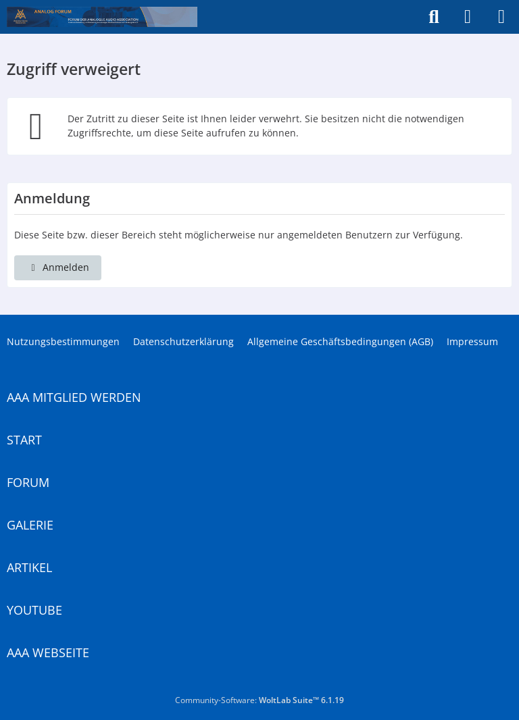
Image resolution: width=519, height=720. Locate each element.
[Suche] (433, 16)
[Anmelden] (467, 17)
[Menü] (501, 16)
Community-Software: (259, 700)
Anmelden (57, 267)
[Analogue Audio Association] (102, 16)
